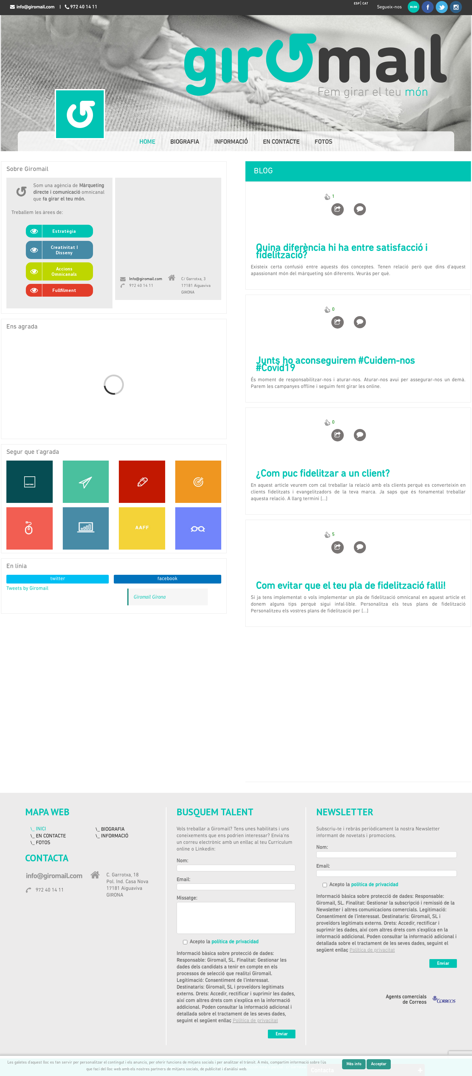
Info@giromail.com (145, 279)
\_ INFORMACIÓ (111, 836)
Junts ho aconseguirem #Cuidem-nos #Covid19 (335, 365)
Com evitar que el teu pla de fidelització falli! (350, 586)
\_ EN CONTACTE (48, 836)
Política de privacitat (255, 1021)
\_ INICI (38, 829)
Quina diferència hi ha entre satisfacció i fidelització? (341, 252)
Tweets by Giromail (27, 588)
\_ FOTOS (40, 843)
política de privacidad (234, 942)
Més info (353, 1064)
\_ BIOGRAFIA (110, 829)
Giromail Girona (150, 597)
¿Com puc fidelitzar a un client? (323, 474)
